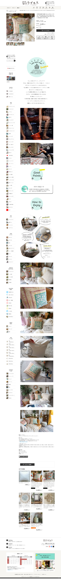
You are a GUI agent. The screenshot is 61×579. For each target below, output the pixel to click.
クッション (16, 10)
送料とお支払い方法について (28, 574)
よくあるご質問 (52, 38)
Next (34, 27)
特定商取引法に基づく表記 (19, 574)
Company (10, 543)
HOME (7, 10)
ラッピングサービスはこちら (49, 34)
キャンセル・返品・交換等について (45, 38)
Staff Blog (11, 540)
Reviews (10, 547)
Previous (7, 27)
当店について (44, 574)
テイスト (13, 7)
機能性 (18, 7)
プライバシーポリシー (37, 574)
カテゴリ (8, 7)
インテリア (11, 10)
